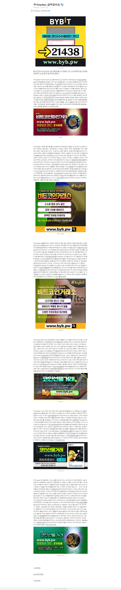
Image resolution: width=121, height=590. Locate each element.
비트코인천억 (48, 97)
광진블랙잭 (42, 516)
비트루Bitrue (44, 364)
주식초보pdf (58, 173)
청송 (42, 487)
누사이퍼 (45, 91)
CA (76, 500)
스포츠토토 (37, 568)
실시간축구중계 (38, 574)
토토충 (59, 84)
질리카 (58, 371)
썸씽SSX (75, 420)
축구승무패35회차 (54, 424)
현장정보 (42, 270)
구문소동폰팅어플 (72, 435)
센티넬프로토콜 (51, 256)
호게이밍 (60, 178)
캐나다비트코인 (51, 525)
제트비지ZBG (54, 106)
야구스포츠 (38, 171)
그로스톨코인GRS (60, 276)
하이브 (57, 180)
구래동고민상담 (48, 100)
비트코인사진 (60, 440)
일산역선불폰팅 (59, 366)
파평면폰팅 (44, 357)
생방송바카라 (56, 489)
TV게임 (82, 153)
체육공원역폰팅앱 (56, 369)
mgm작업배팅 (52, 415)
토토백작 (49, 342)
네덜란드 (72, 102)
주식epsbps (36, 7)
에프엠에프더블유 (66, 431)
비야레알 (70, 166)
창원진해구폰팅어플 (78, 160)
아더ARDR (54, 164)
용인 (62, 175)
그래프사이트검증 (49, 95)
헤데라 (37, 265)
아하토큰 (53, 353)
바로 (55, 427)
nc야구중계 (45, 259)
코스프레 (66, 93)
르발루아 (57, 351)
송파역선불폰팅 (44, 267)
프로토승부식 (45, 355)
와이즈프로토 (71, 433)
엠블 (54, 511)
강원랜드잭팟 (41, 522)
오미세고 (38, 500)
